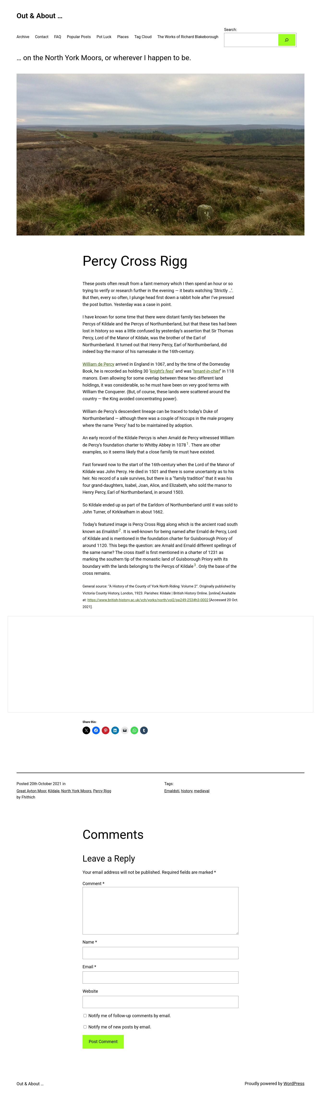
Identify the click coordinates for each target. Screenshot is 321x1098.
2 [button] (120, 530)
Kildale (53, 791)
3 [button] (195, 565)
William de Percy (98, 364)
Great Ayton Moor (31, 791)
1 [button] (187, 443)
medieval (201, 791)
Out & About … (40, 16)
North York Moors (76, 791)
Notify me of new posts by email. (119, 1026)
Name (90, 942)
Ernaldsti (171, 791)
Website (90, 991)
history (186, 791)
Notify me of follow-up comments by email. (129, 1015)
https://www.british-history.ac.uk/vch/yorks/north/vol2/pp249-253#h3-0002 (147, 600)
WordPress (294, 1083)
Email (89, 966)
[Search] (286, 40)
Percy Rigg (102, 791)
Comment (93, 883)
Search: (230, 29)
